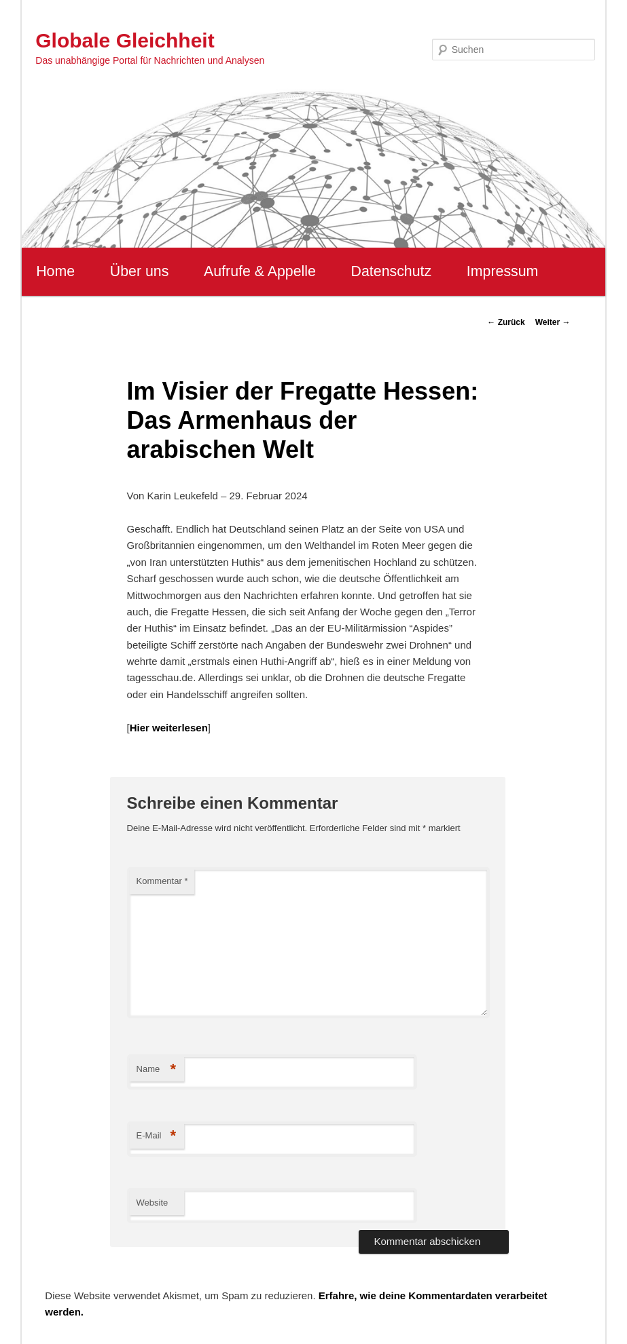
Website (152, 1202)
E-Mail (157, 1136)
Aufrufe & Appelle (260, 271)
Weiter (553, 322)
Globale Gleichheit (124, 40)
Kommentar (162, 881)
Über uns (139, 271)
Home (55, 271)
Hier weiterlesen (169, 727)
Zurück (505, 322)
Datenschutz (391, 271)
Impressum (502, 271)
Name (157, 1069)
